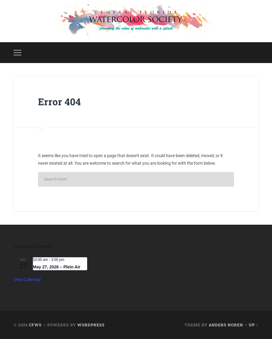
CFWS (35, 324)
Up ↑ (253, 324)
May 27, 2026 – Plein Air (56, 267)
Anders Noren (226, 324)
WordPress (91, 324)
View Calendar (27, 279)
